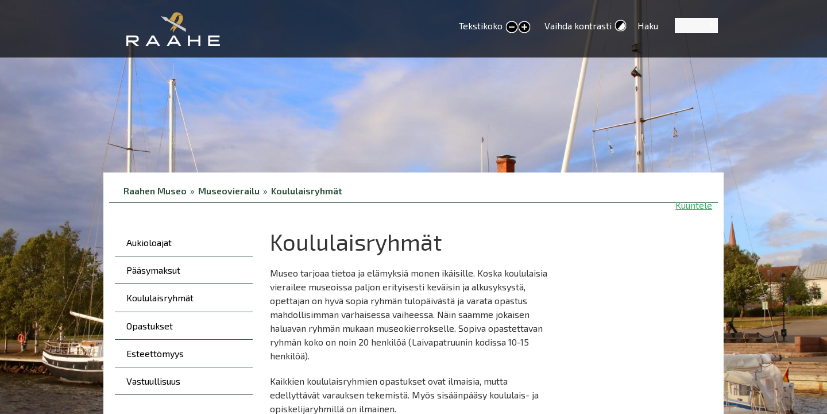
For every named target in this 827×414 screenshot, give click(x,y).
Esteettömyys (155, 353)
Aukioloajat (149, 242)
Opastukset (149, 325)
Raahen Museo (155, 190)
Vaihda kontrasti (578, 25)
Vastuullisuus (153, 380)
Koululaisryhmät (306, 190)
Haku (647, 25)
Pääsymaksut (153, 269)
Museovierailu (229, 190)
